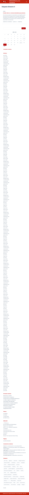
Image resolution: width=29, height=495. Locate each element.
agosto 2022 (5, 116)
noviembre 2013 (6, 264)
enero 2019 (5, 176)
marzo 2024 (5, 89)
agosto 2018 (5, 184)
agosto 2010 (5, 319)
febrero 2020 (5, 158)
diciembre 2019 (6, 161)
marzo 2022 (5, 123)
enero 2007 (5, 380)
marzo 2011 (5, 309)
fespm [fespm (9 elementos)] (21, 466)
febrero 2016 (5, 226)
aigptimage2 (5, 450)
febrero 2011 (5, 311)
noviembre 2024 (6, 77)
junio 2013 (5, 271)
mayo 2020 (5, 154)
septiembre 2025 (6, 63)
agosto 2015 (5, 235)
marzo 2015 (5, 242)
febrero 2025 (5, 73)
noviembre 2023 (6, 94)
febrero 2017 (5, 209)
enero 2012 (5, 295)
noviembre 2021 (6, 128)
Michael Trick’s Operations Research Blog (10, 435)
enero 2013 (5, 278)
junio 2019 (5, 169)
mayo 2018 (5, 188)
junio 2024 (5, 85)
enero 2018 (5, 193)
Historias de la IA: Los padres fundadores (10, 402)
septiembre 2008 (6, 352)
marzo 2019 (5, 174)
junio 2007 (5, 373)
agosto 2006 (5, 387)
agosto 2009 (5, 336)
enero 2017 (5, 210)
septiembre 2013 (6, 267)
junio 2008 (5, 356)
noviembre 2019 (6, 162)
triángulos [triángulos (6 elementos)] (23, 484)
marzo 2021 (5, 140)
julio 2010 (5, 321)
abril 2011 (5, 308)
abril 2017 (5, 206)
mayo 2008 (5, 358)
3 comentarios (20, 21)
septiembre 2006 (6, 386)
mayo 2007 (5, 375)
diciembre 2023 (6, 93)
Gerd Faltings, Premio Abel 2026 (8, 401)
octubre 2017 (5, 198)
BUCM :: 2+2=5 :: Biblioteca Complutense (10, 427)
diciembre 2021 (6, 127)
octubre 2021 (5, 130)
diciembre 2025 (6, 61)
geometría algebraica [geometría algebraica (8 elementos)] (12, 468)
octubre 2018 (5, 181)
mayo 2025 (5, 69)
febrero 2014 (5, 260)
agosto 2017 (5, 201)
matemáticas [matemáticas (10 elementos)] (15, 474)
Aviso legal (24, 493)
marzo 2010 (5, 326)
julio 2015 (5, 236)
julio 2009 (5, 338)
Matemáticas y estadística (7, 405)
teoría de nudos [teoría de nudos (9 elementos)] (22, 482)
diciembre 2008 (6, 348)
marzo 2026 (5, 56)
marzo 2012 (5, 292)
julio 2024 (5, 83)
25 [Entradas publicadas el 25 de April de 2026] (20, 42)
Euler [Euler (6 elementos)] (17, 466)
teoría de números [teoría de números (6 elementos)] (6, 484)
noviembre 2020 (6, 145)
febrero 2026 (5, 58)
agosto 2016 (5, 218)
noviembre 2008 (6, 349)
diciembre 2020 (6, 144)
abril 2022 (5, 121)
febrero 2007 (5, 379)
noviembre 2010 (6, 315)
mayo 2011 (5, 307)
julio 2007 (5, 372)
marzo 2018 (5, 191)
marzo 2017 (5, 208)
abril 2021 (5, 138)
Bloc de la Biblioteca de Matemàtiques (9, 424)
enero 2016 (5, 227)
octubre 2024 (5, 79)
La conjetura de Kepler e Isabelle (9, 407)
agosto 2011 (5, 302)
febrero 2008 (5, 362)
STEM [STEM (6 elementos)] (17, 482)
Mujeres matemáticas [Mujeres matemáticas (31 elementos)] (21, 478)
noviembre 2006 (6, 383)
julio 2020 (5, 151)
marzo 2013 (5, 276)
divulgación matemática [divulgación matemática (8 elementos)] (11, 464)
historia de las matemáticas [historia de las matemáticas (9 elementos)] (8, 470)
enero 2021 (5, 143)
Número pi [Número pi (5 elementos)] (5, 480)
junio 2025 (5, 68)
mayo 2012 (5, 290)
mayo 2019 (5, 171)
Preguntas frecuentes (12, 493)
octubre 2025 (5, 62)
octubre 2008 (5, 350)
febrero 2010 (5, 328)
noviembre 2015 (6, 230)
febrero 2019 (5, 175)
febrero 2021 (5, 141)
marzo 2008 (5, 360)
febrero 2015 (5, 243)
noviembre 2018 (6, 179)
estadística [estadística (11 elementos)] (13, 466)
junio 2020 (5, 152)
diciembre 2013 (6, 263)
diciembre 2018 (6, 178)
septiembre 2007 (6, 369)
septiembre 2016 (6, 216)
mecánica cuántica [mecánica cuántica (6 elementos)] (15, 476)
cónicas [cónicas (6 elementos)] (5, 464)
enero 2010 (5, 329)
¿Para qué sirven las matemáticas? (9, 404)
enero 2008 (5, 363)
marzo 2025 (5, 72)
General (4, 11)
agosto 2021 (5, 133)
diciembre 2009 (6, 331)
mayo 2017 (5, 205)
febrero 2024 (5, 90)
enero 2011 (5, 312)
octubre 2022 (5, 113)
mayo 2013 (5, 273)
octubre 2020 (5, 147)
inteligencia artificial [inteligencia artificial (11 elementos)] (13, 472)
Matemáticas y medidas (7, 395)
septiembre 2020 (6, 148)
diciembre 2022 (6, 110)
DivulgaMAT (5, 413)
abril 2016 (5, 223)
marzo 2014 (5, 259)
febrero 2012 (5, 294)
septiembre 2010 (6, 318)
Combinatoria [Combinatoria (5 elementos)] (13, 462)
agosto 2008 (5, 353)
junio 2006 (5, 390)
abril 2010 (5, 325)
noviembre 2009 (6, 332)
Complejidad (5, 428)
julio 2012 (5, 287)
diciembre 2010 (6, 314)
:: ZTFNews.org (5, 423)
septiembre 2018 (6, 182)
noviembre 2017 (6, 196)
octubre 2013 (5, 266)
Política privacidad (19, 493)
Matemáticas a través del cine (17, 455)
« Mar (4, 46)
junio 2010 (5, 322)
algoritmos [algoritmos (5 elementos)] (10, 460)
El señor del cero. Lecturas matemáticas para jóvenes (14, 13)
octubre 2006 (5, 384)
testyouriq (5, 452)
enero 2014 (5, 261)
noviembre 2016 (6, 213)
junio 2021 (5, 135)
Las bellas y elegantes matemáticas (9, 399)
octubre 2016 (5, 215)
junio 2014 (5, 254)
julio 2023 (5, 100)
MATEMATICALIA (6, 417)
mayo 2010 (5, 324)
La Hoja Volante (6, 416)
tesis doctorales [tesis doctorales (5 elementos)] (13, 484)
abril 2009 (5, 342)
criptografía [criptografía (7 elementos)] (23, 462)
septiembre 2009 (6, 335)
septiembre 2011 (6, 301)
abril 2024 (5, 87)
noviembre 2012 (6, 281)
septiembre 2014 (6, 250)
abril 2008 (5, 359)
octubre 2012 (5, 283)
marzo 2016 (5, 225)
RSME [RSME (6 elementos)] (14, 482)
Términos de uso (5, 493)
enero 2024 (5, 92)
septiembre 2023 (6, 97)
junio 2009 (5, 339)
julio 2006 (5, 389)
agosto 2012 (5, 285)
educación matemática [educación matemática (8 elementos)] (7, 466)
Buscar (23, 28)
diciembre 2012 (6, 280)
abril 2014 (5, 257)
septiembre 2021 (6, 131)
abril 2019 (5, 172)
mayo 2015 (5, 239)
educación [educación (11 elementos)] (17, 464)
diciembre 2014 (6, 246)
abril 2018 (5, 189)
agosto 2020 (5, 150)
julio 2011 (5, 304)
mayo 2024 (5, 86)
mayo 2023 (5, 103)
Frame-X (4, 446)
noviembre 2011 (6, 298)
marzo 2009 (5, 343)
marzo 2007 (5, 377)
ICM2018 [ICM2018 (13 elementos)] (17, 470)
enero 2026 (5, 59)
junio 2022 (5, 118)
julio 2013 (5, 270)
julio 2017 (5, 202)
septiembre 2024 (6, 80)
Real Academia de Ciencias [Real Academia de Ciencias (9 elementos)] (8, 482)
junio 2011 (5, 305)
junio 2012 (5, 288)
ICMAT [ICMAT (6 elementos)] (5, 472)
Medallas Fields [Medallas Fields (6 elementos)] (6, 478)
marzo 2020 (5, 157)
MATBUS (4, 434)
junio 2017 (5, 203)
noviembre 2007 (6, 366)
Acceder (4, 487)
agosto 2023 (5, 99)
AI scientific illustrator (7, 455)
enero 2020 (5, 160)
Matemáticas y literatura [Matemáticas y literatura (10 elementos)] (7, 476)
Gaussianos (5, 432)
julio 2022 (5, 117)
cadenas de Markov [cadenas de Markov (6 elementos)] (7, 462)
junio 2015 (5, 237)
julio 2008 (5, 355)
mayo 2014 (5, 256)
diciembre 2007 (6, 365)
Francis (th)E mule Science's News (9, 431)
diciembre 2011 (6, 297)
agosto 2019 (5, 167)
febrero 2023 (5, 107)
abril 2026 (5, 55)
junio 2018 (5, 186)
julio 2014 (5, 253)
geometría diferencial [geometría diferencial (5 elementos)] (19, 468)
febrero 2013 (5, 277)
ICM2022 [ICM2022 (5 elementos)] (22, 470)
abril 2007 (5, 376)
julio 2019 (5, 168)
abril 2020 (5, 155)
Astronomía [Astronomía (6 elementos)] (15, 460)
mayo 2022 (5, 120)
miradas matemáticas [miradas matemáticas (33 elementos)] (13, 478)
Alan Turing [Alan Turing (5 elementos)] (5, 460)
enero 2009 (5, 346)
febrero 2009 (5, 345)
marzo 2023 (5, 106)
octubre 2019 (5, 164)
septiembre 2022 (6, 114)
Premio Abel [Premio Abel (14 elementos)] (19, 480)
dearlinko (5, 447)
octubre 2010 (5, 317)
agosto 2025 (5, 65)
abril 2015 (5, 240)
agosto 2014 (5, 251)
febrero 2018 (5, 192)
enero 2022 (5, 126)
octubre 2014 (5, 249)
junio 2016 (5, 220)
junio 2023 (5, 102)
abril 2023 (5, 104)
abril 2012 (5, 291)
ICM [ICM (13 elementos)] (14, 470)
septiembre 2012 (6, 284)
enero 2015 (5, 244)
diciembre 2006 (6, 382)
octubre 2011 (5, 300)
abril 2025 (5, 70)
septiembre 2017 (6, 199)
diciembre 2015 (6, 229)
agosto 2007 (5, 370)
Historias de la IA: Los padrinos (8, 397)
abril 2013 (5, 274)
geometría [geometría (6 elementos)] (5, 468)
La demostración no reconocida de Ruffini (15, 446)
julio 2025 (5, 66)
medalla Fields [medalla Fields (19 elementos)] (22, 476)
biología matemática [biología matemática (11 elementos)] (22, 460)
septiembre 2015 (6, 233)
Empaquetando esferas (7, 408)
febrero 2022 (5, 124)
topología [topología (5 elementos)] (18, 484)
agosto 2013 (5, 268)
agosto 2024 (5, 82)
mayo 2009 (5, 341)
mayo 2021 (5, 137)
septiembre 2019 (6, 165)
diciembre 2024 (6, 76)
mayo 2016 (5, 222)
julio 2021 (5, 134)
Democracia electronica (7, 430)
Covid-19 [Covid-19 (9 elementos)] (18, 462)
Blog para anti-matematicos (8, 425)
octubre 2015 (5, 232)
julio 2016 (5, 219)
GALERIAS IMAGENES (7, 440)
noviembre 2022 (6, 111)
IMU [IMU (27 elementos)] (8, 472)
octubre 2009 (5, 334)
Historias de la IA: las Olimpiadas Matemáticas (11, 398)
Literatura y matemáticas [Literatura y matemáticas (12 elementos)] (7, 474)
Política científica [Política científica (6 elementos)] (13, 480)
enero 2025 (5, 75)
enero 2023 (5, 109)
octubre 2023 (5, 96)
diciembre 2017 (6, 195)
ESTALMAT (5, 415)
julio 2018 (5, 185)
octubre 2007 (5, 367)
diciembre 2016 (6, 212)
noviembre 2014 (6, 247)
